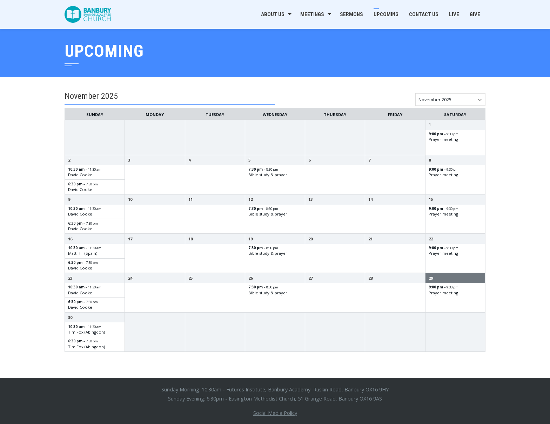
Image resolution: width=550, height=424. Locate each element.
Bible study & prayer (267, 174)
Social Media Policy (275, 412)
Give (475, 14)
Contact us (423, 14)
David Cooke (80, 174)
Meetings (312, 14)
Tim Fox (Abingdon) (86, 332)
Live (454, 14)
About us (272, 14)
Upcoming (386, 14)
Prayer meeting (443, 139)
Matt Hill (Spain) (82, 253)
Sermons (351, 14)
